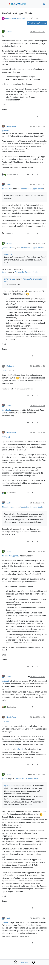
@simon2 (5, 131)
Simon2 (9, 32)
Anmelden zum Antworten (37, 23)
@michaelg (6, 410)
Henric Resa (11, 126)
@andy (4, 272)
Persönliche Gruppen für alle (31, 189)
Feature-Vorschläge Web (15, 18)
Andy (9, 184)
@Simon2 (6, 437)
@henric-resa (7, 189)
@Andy (16, 556)
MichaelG (10, 366)
